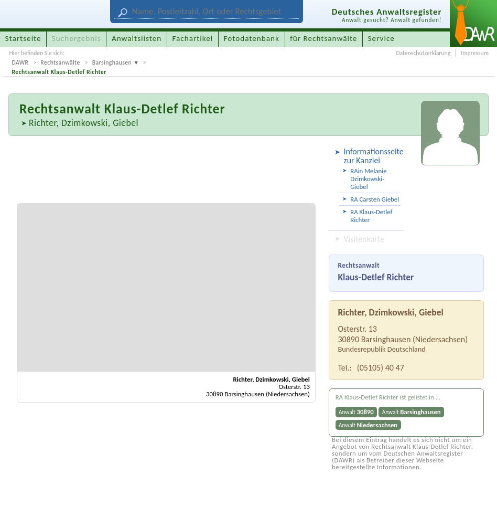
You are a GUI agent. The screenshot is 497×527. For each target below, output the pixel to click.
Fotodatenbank (251, 38)
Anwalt (356, 412)
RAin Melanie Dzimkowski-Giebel (368, 179)
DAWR (20, 62)
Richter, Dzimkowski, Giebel (83, 123)
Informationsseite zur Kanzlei (372, 155)
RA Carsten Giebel (374, 199)
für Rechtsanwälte (323, 38)
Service (381, 38)
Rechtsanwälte (60, 62)
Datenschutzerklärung (423, 53)
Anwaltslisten (136, 38)
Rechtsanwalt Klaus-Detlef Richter (59, 72)
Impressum (475, 53)
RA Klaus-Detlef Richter (371, 216)
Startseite (23, 38)
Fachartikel (192, 38)
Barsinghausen (112, 62)
